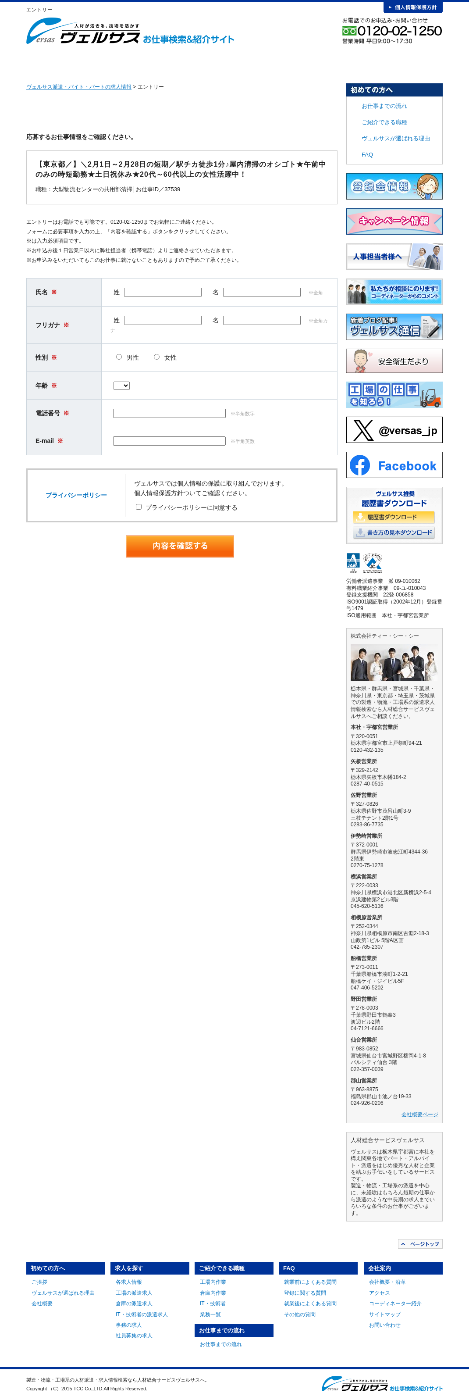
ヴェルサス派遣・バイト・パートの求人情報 (78, 87)
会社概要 (42, 1303)
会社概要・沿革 (387, 1282)
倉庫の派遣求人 (134, 1303)
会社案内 (410, 61)
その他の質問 (300, 1314)
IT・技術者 (213, 1303)
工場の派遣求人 (134, 1293)
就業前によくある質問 (310, 1282)
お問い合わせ (385, 1325)
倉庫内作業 (213, 1293)
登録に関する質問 (305, 1293)
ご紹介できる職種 (216, 61)
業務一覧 (210, 1314)
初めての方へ (86, 61)
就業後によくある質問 (310, 1303)
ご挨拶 (39, 1282)
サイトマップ (385, 1314)
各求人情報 (129, 1282)
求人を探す (151, 61)
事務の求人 (129, 1325)
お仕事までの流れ (281, 61)
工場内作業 (213, 1282)
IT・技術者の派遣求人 (142, 1314)
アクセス (379, 1293)
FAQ (345, 61)
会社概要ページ (419, 1114)
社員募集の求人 (134, 1335)
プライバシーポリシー (76, 495)
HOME (40, 61)
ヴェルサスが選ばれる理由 (396, 138)
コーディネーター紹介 (395, 1303)
